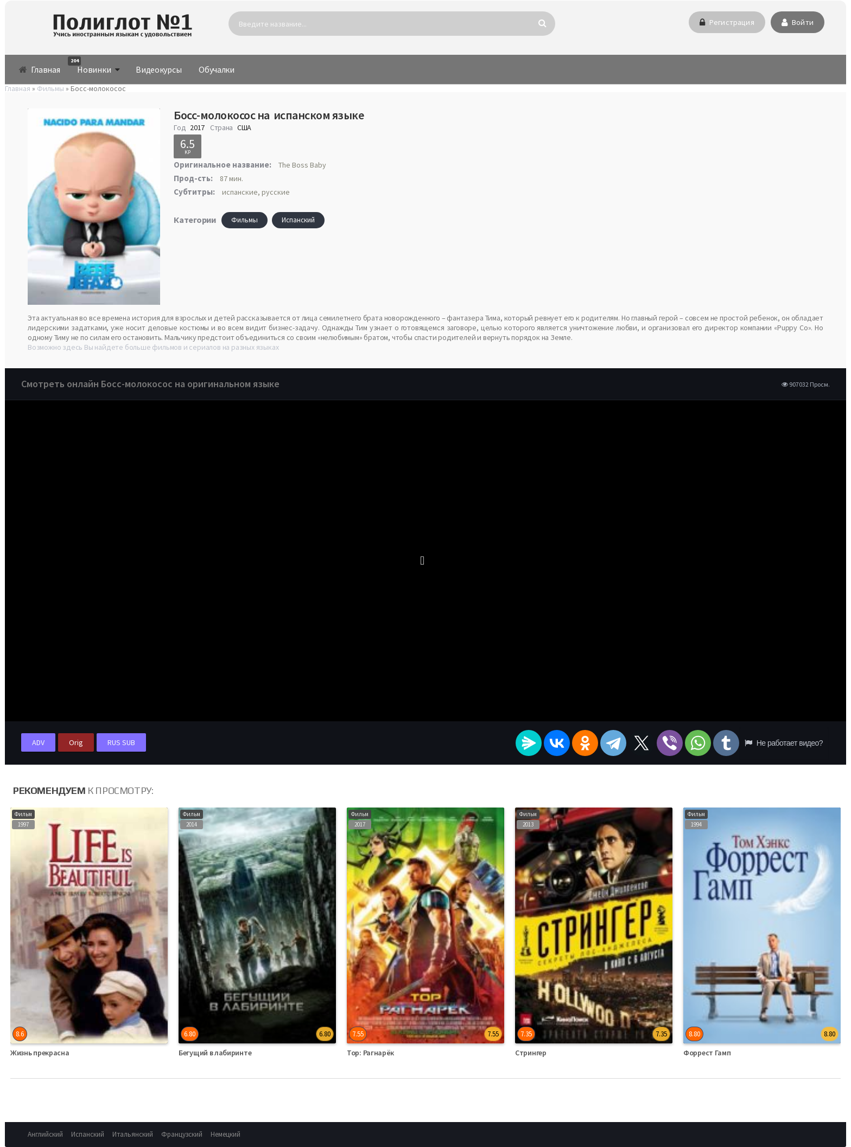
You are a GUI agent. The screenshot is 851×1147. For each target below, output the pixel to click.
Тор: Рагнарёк (370, 1053)
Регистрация (727, 22)
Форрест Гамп (707, 1053)
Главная (39, 69)
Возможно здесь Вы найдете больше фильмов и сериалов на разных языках (153, 347)
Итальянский (132, 1134)
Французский (181, 1134)
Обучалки (216, 69)
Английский (45, 1134)
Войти (798, 22)
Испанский (298, 220)
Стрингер (531, 1053)
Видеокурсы (158, 69)
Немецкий (225, 1134)
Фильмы (244, 220)
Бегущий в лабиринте (215, 1053)
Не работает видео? (784, 743)
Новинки (89, 65)
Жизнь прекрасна (39, 1053)
